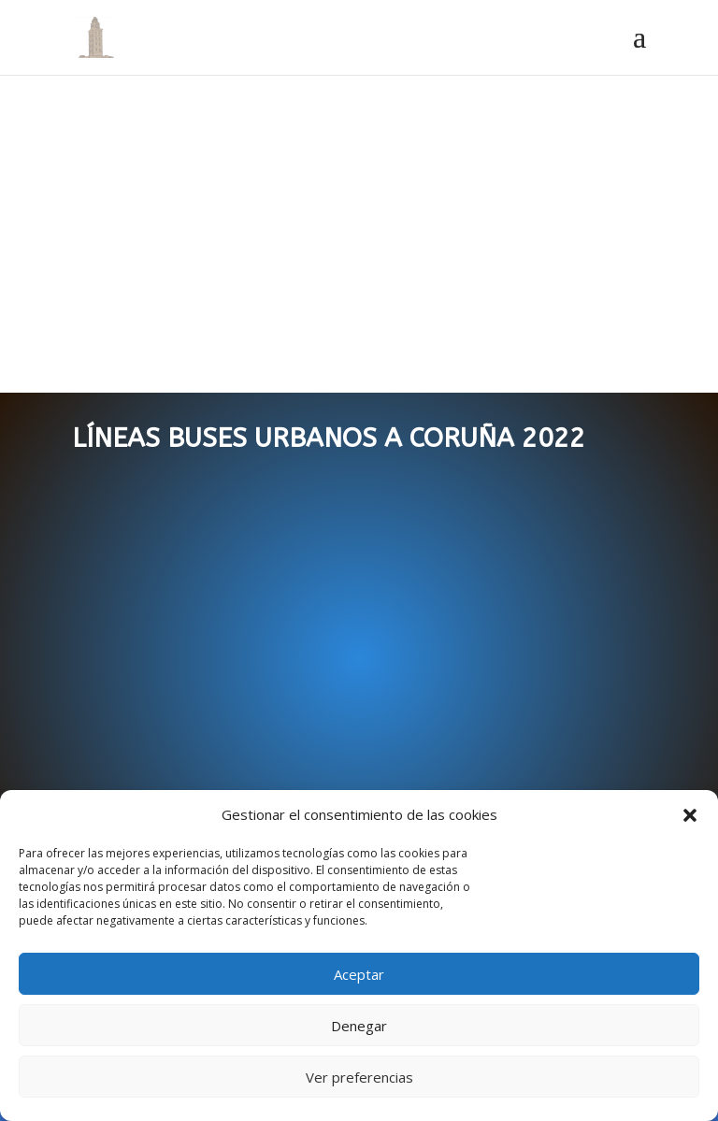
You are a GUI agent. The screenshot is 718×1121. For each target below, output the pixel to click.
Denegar (359, 1025)
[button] (690, 815)
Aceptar (359, 974)
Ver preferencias (359, 1077)
